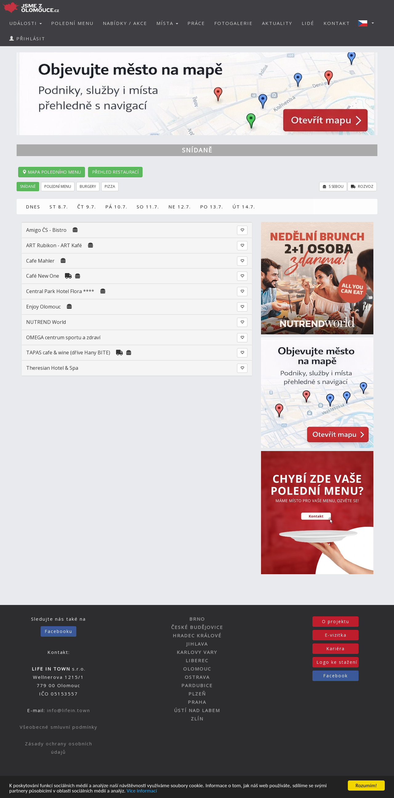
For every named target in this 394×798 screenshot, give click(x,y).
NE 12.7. (179, 207)
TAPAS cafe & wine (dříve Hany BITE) (68, 352)
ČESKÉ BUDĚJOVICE (197, 627)
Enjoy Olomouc (43, 306)
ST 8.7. (59, 207)
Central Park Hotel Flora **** (60, 291)
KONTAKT (337, 23)
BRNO (197, 619)
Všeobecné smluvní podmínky (59, 727)
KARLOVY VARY (197, 652)
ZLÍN (197, 718)
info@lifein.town (68, 710)
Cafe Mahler (40, 260)
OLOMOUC (197, 669)
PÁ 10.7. (116, 207)
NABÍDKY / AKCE (125, 23)
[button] (368, 23)
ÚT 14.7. (243, 207)
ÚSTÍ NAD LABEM (197, 710)
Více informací (142, 791)
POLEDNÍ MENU (72, 23)
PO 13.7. (211, 207)
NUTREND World (46, 322)
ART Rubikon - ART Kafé (54, 245)
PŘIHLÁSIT (27, 38)
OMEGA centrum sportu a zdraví (63, 337)
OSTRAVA (197, 677)
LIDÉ (308, 23)
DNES (33, 207)
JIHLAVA (197, 644)
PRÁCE (196, 23)
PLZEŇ (197, 694)
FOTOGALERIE (233, 23)
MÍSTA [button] (167, 23)
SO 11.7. (148, 207)
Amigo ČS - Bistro (46, 230)
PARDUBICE (197, 685)
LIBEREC (197, 660)
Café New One (42, 275)
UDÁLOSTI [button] (25, 23)
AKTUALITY (277, 23)
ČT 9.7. (86, 207)
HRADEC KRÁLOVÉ (197, 635)
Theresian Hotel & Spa (52, 368)
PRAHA (197, 702)
